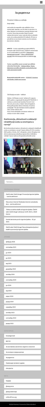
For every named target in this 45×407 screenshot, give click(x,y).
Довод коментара (11, 391)
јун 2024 (8, 285)
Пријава (8, 381)
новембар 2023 (11, 307)
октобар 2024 (10, 274)
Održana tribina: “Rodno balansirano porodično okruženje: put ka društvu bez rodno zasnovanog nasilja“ (21, 68)
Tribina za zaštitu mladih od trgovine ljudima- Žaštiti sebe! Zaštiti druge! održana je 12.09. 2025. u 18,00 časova (21, 212)
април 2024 (9, 296)
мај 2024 (8, 291)
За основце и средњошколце (15, 352)
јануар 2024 (9, 301)
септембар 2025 (11, 247)
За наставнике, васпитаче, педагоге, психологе (20, 346)
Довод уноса (10, 386)
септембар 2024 (11, 280)
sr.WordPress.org (11, 397)
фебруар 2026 (10, 242)
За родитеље (10, 357)
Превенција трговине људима (15, 363)
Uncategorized (10, 336)
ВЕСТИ (8, 341)
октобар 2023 (10, 312)
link (35, 56)
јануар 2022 (9, 323)
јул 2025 (8, 252)
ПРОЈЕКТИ (9, 368)
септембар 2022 (11, 318)
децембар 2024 (11, 269)
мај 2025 (8, 263)
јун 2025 (8, 258)
